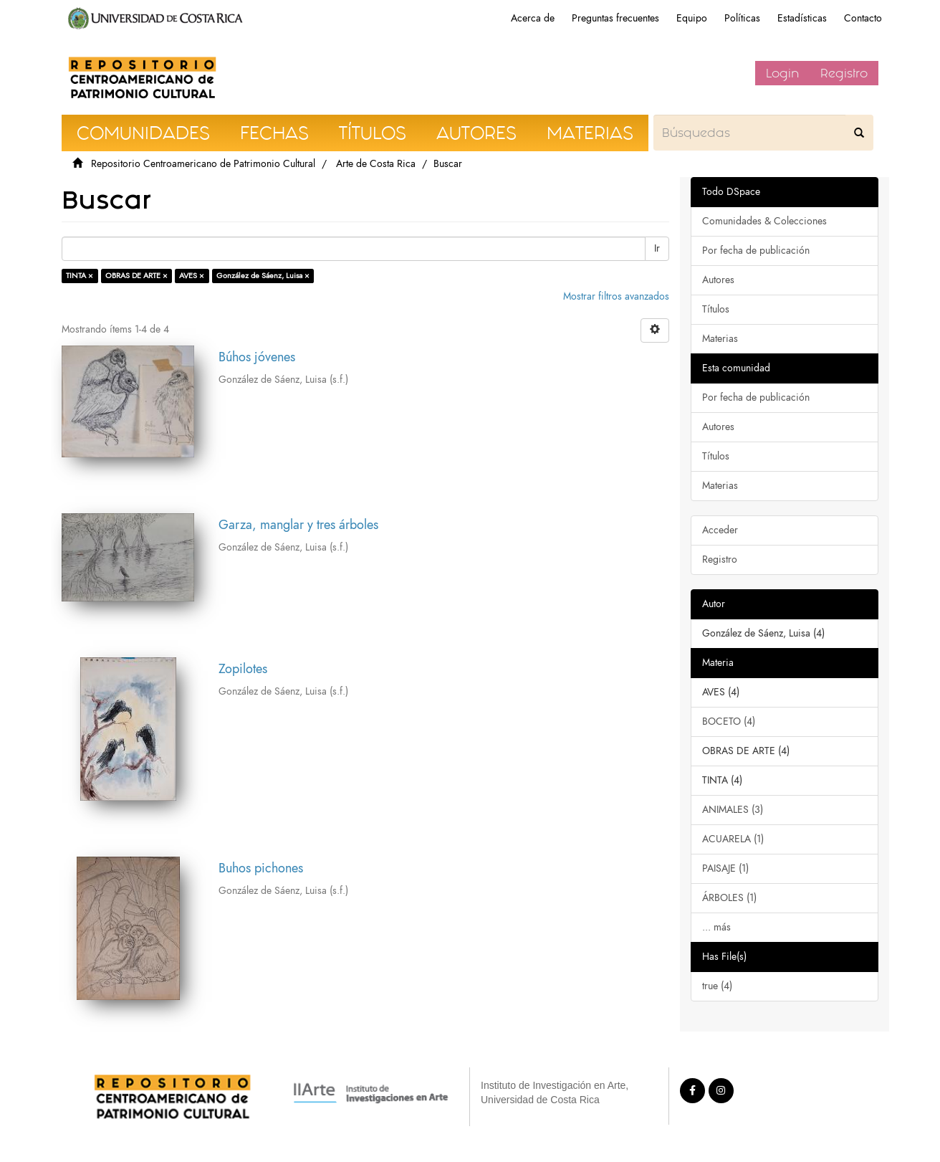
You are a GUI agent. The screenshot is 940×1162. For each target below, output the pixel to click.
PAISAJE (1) (725, 868)
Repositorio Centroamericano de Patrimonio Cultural (203, 164)
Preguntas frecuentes (615, 18)
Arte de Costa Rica (376, 164)
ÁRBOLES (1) (729, 898)
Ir (657, 248)
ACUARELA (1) (733, 839)
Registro (844, 73)
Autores (718, 280)
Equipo (691, 18)
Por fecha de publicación (756, 250)
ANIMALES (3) (732, 809)
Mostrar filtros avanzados (616, 296)
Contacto (863, 18)
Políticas (742, 18)
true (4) (717, 986)
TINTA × (79, 275)
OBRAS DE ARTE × (136, 275)
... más (716, 927)
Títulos (715, 309)
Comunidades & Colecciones (764, 221)
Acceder (720, 530)
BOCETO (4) (728, 721)
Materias (720, 339)
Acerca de (533, 18)
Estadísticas (802, 18)
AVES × (191, 275)
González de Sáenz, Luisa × (263, 275)
